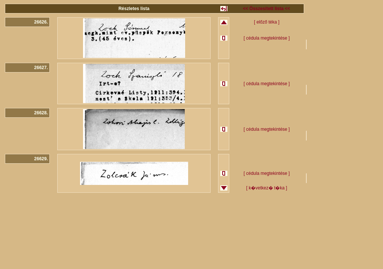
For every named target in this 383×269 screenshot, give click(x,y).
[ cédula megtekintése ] (266, 38)
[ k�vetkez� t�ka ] (266, 188)
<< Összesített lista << (266, 8)
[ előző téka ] (266, 22)
